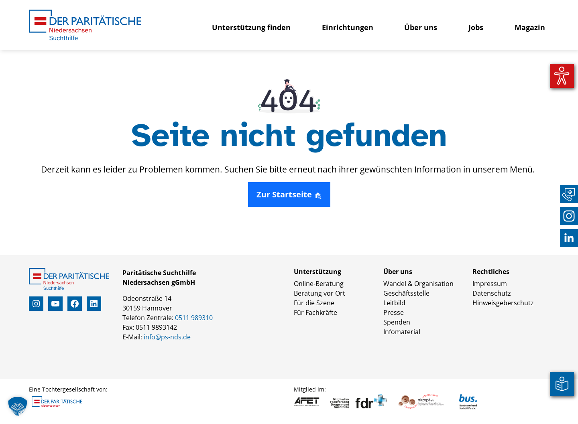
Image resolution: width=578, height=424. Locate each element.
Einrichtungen (347, 27)
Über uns (420, 27)
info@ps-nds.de (167, 337)
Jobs (475, 27)
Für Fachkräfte (315, 312)
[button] (17, 406)
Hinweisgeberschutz (503, 302)
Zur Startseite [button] (289, 194)
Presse (393, 312)
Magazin (530, 27)
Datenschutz (491, 293)
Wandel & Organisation (418, 283)
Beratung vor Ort (319, 293)
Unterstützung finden (251, 27)
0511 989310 (194, 317)
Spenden (396, 322)
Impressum (489, 283)
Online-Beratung (319, 283)
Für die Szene (314, 302)
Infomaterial (401, 331)
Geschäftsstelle (406, 293)
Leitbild (394, 302)
